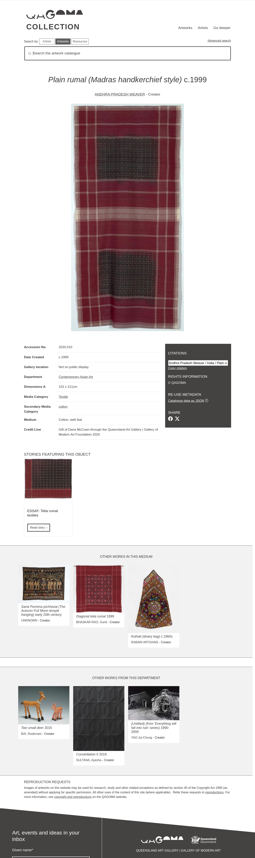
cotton (63, 406)
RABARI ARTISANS (144, 642)
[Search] (127, 53)
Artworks (185, 28)
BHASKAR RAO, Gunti (91, 622)
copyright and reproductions (73, 796)
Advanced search (219, 40)
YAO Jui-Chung (141, 737)
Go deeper (222, 28)
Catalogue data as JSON (186, 401)
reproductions (214, 792)
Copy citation (177, 368)
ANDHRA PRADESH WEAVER (120, 94)
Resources (80, 41)
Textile (63, 397)
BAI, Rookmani (31, 733)
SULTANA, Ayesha (88, 760)
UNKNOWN (29, 620)
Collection (53, 27)
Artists (203, 28)
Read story (37, 527)
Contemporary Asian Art (76, 377)
